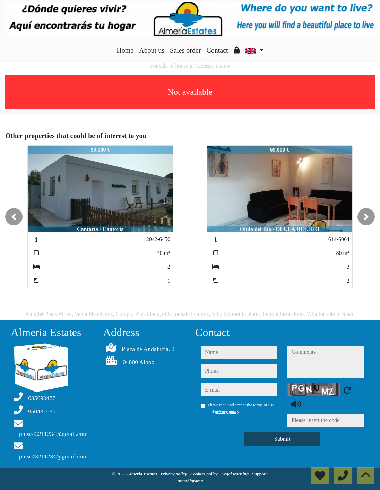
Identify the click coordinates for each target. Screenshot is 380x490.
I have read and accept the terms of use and (241, 408)
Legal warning (235, 473)
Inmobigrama (190, 480)
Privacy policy (174, 473)
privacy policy (227, 411)
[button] (14, 216)
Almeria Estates (142, 473)
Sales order (185, 50)
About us (151, 50)
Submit (282, 439)
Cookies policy (204, 473)
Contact (217, 50)
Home (124, 50)
